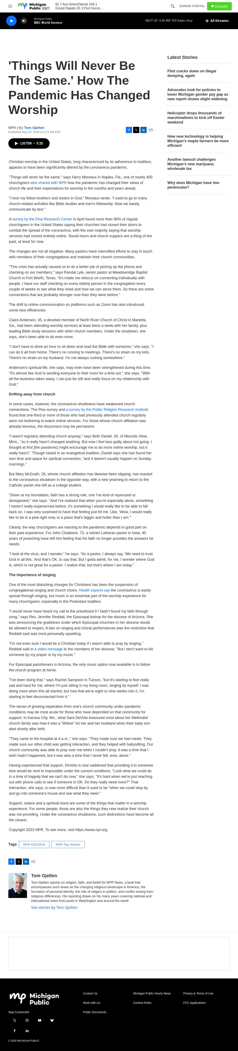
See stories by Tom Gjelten (54, 907)
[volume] (23, 21)
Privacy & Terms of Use (198, 993)
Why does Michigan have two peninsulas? (193, 185)
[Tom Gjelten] (17, 885)
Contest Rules (142, 1002)
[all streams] (217, 20)
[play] (11, 21)
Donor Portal (192, 6)
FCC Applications (194, 1002)
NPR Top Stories (68, 844)
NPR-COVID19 (34, 844)
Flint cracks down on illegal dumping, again (191, 73)
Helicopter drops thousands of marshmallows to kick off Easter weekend (196, 117)
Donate (221, 6)
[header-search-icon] (173, 6)
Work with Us (91, 1002)
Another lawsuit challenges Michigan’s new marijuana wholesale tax (191, 164)
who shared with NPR (48, 183)
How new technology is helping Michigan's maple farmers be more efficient (198, 141)
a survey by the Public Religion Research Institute (107, 410)
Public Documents (95, 1012)
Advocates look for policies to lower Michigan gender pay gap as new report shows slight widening (197, 94)
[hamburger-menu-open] (10, 6)
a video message (48, 649)
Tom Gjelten (34, 128)
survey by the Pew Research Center (42, 219)
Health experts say (94, 590)
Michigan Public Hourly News (152, 993)
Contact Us (90, 993)
